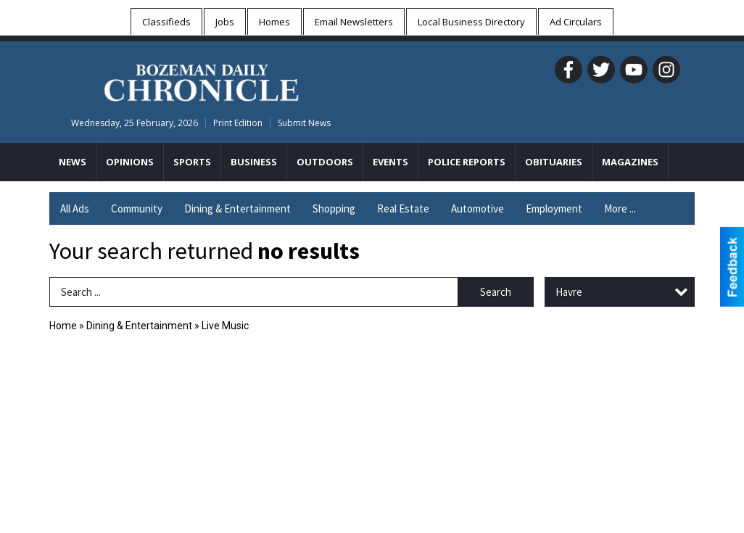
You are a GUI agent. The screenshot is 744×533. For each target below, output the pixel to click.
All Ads (74, 208)
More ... (620, 208)
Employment (554, 208)
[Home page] (201, 80)
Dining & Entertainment (237, 208)
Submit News (304, 123)
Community (136, 208)
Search (495, 292)
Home (63, 325)
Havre (568, 292)
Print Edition (238, 123)
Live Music (225, 325)
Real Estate (403, 208)
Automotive (477, 208)
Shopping (334, 208)
